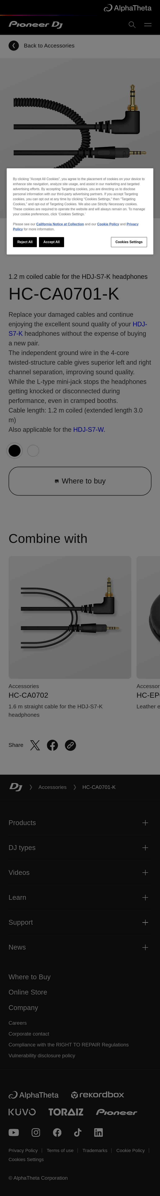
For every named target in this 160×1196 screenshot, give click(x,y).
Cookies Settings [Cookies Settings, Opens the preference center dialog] (129, 242)
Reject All (24, 242)
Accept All (51, 242)
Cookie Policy (108, 224)
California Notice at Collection (60, 224)
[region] (80, 211)
